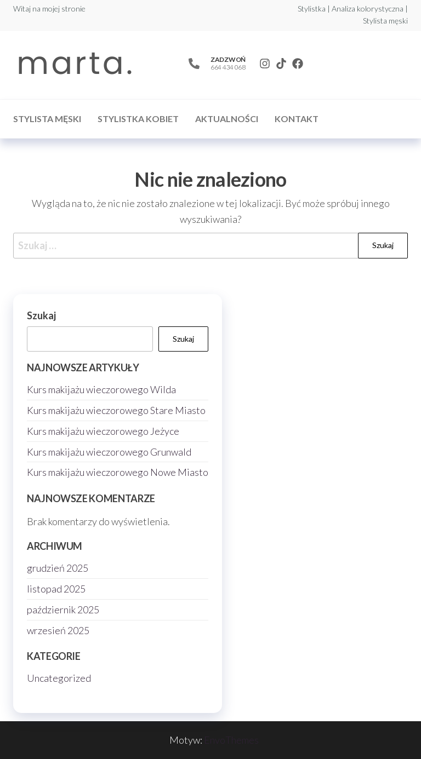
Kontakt (296, 118)
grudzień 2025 (57, 568)
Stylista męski (47, 118)
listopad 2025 (56, 589)
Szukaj (41, 315)
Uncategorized (59, 678)
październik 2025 (63, 609)
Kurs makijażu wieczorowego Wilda (101, 389)
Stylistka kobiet (138, 118)
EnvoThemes (231, 740)
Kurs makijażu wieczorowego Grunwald (109, 452)
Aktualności (226, 118)
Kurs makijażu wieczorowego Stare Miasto (116, 410)
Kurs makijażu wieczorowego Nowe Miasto (117, 472)
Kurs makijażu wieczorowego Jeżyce (103, 431)
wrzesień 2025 (58, 630)
